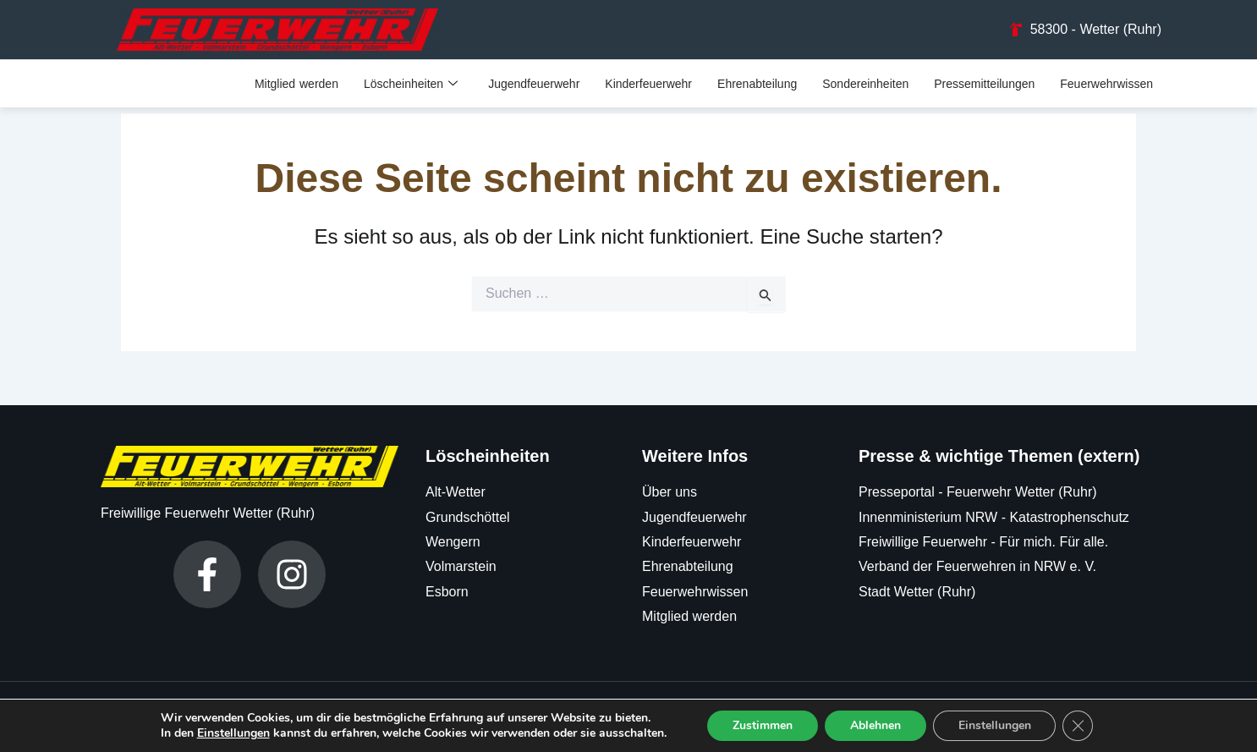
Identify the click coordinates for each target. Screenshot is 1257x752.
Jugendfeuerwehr (533, 83)
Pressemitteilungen (984, 83)
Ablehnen (875, 725)
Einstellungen (232, 733)
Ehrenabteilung (757, 83)
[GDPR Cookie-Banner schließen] (1078, 726)
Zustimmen (763, 725)
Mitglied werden (296, 83)
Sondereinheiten (865, 83)
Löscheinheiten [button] (411, 83)
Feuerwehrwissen (1106, 83)
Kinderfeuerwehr (648, 83)
